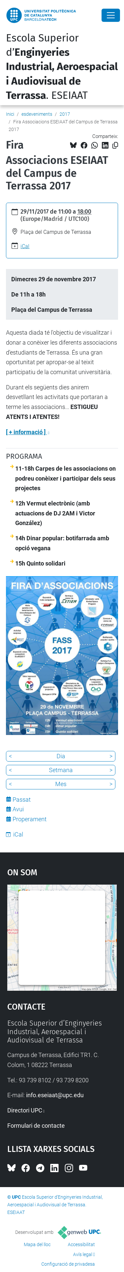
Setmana (61, 770)
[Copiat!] (115, 145)
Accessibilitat (81, 1244)
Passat (22, 799)
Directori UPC (24, 1110)
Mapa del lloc (37, 1244)
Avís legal (82, 1254)
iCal (25, 246)
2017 (65, 114)
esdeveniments (36, 114)
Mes (60, 783)
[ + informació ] (26, 432)
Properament (30, 819)
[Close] (111, 15)
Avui (18, 809)
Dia (61, 756)
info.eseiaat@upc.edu (55, 1095)
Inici (10, 114)
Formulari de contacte (36, 1125)
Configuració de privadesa (68, 1264)
